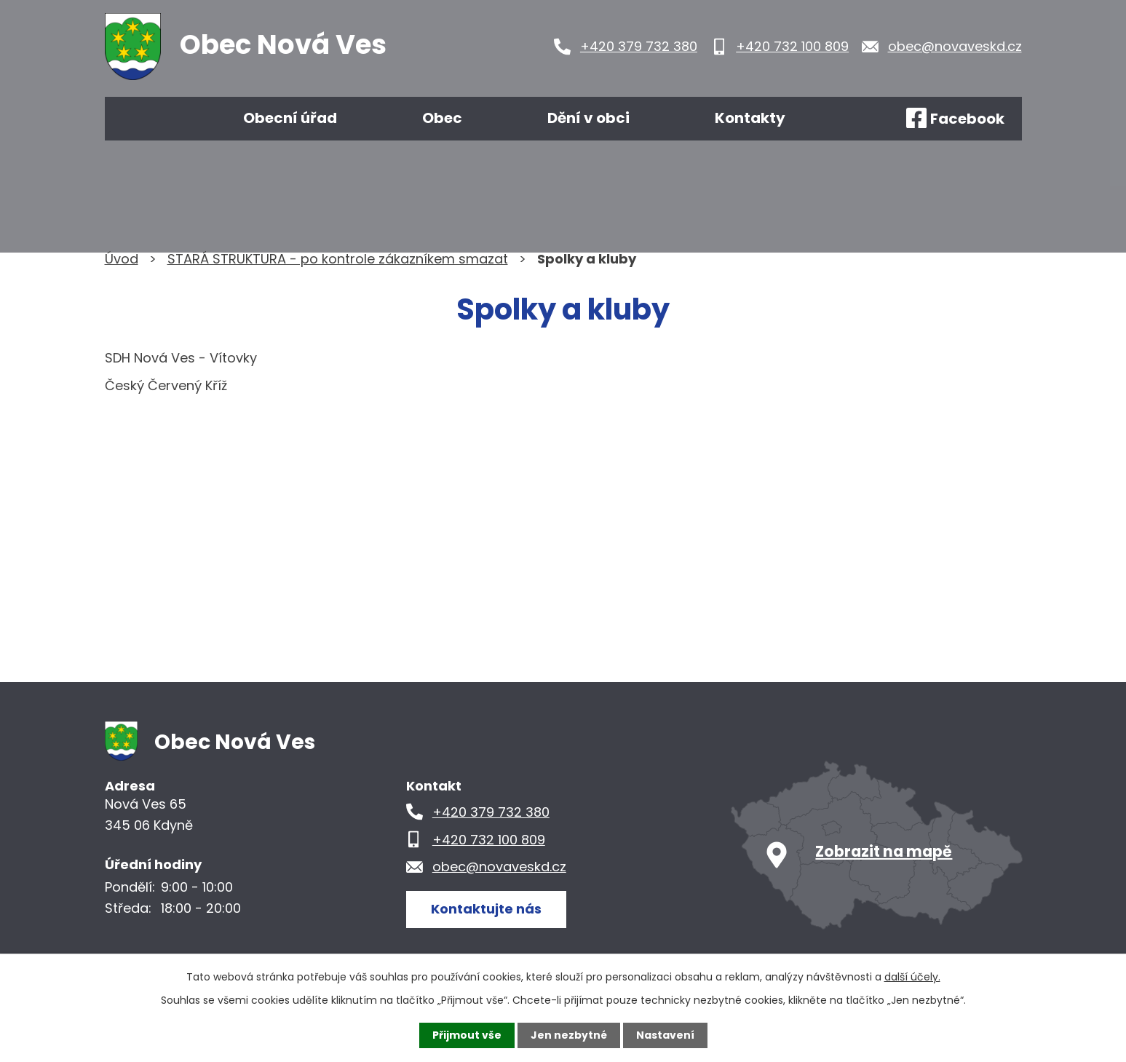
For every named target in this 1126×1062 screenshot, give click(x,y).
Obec (442, 118)
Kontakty (750, 118)
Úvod (147, 118)
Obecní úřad (290, 118)
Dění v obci (588, 118)
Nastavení (665, 1035)
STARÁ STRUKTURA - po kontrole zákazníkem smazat (337, 259)
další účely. (912, 977)
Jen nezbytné (569, 1035)
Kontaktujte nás (486, 909)
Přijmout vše (466, 1035)
